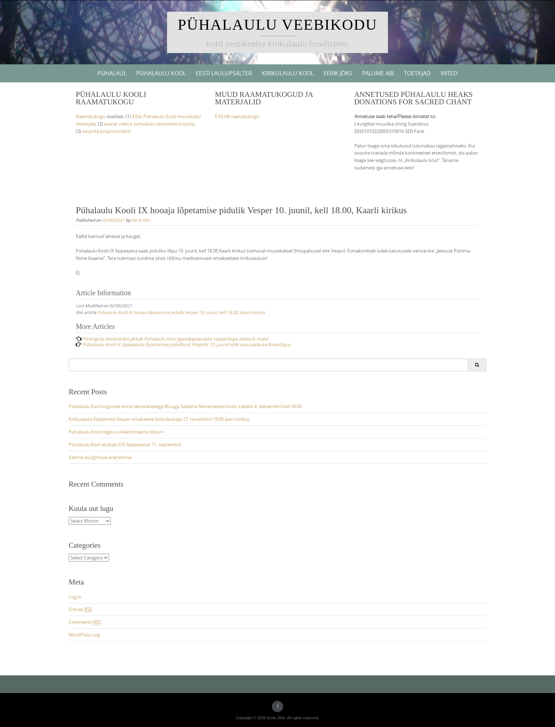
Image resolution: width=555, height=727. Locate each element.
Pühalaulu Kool (161, 73)
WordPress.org (84, 635)
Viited (449, 73)
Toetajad (417, 73)
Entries (80, 609)
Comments (85, 622)
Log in (75, 597)
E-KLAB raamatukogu (237, 116)
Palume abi (378, 73)
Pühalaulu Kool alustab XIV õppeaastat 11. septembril (125, 444)
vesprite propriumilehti (106, 131)
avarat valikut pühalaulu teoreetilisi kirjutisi (149, 124)
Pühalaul (111, 73)
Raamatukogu (90, 116)
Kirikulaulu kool (288, 73)
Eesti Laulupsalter (224, 73)
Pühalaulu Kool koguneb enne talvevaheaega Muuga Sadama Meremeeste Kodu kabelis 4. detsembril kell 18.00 (185, 406)
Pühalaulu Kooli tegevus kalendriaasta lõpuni (116, 432)
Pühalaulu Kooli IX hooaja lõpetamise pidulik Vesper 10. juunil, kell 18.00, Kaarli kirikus (181, 312)
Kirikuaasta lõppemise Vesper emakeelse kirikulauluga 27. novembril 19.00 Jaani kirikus (159, 419)
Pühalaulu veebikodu (277, 24)
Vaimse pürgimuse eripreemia (100, 457)
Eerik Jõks (338, 73)
